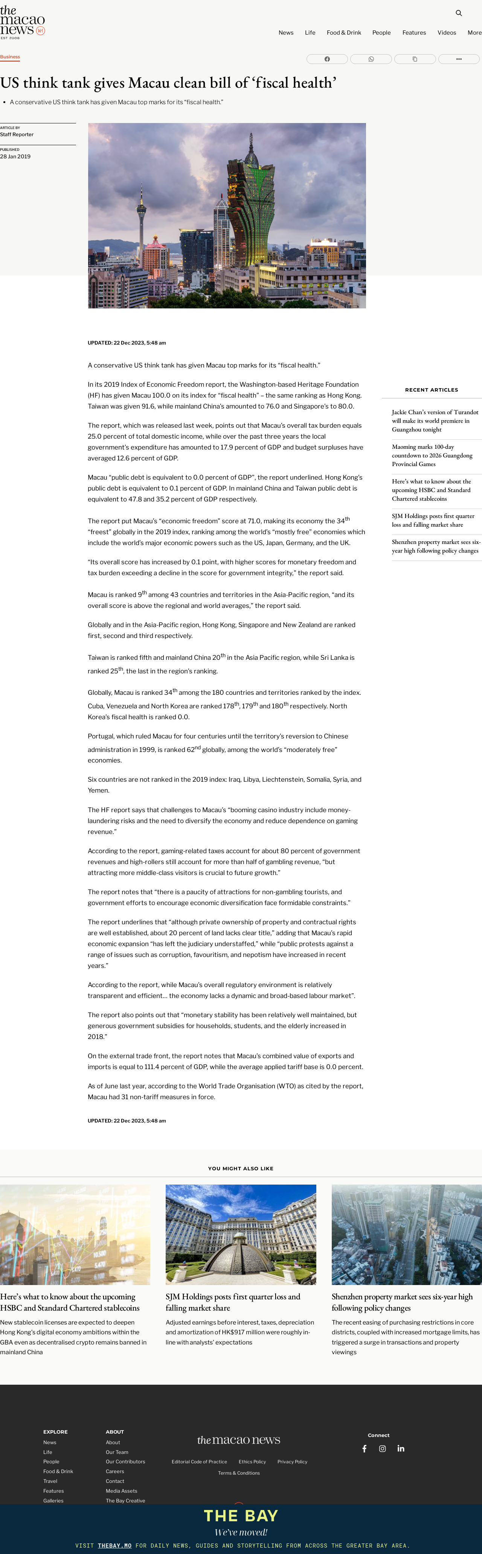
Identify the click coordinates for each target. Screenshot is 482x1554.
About (113, 1422)
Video (50, 1490)
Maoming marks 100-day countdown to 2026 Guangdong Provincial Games (432, 449)
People (381, 32)
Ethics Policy (252, 1442)
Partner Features (63, 1500)
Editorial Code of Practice (199, 1442)
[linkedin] (401, 1424)
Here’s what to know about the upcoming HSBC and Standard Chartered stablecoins (431, 484)
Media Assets (121, 1470)
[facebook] (364, 1424)
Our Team (117, 1432)
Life (310, 32)
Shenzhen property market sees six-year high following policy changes (436, 540)
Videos (447, 32)
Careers (115, 1451)
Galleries (53, 1480)
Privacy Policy (292, 1442)
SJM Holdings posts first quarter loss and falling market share (433, 514)
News (286, 32)
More (475, 32)
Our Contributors (125, 1441)
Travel (50, 1461)
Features (414, 32)
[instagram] (382, 1424)
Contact (115, 1461)
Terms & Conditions (239, 1454)
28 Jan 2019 (15, 156)
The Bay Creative (125, 1480)
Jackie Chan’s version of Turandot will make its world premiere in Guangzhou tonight (435, 414)
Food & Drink (344, 32)
